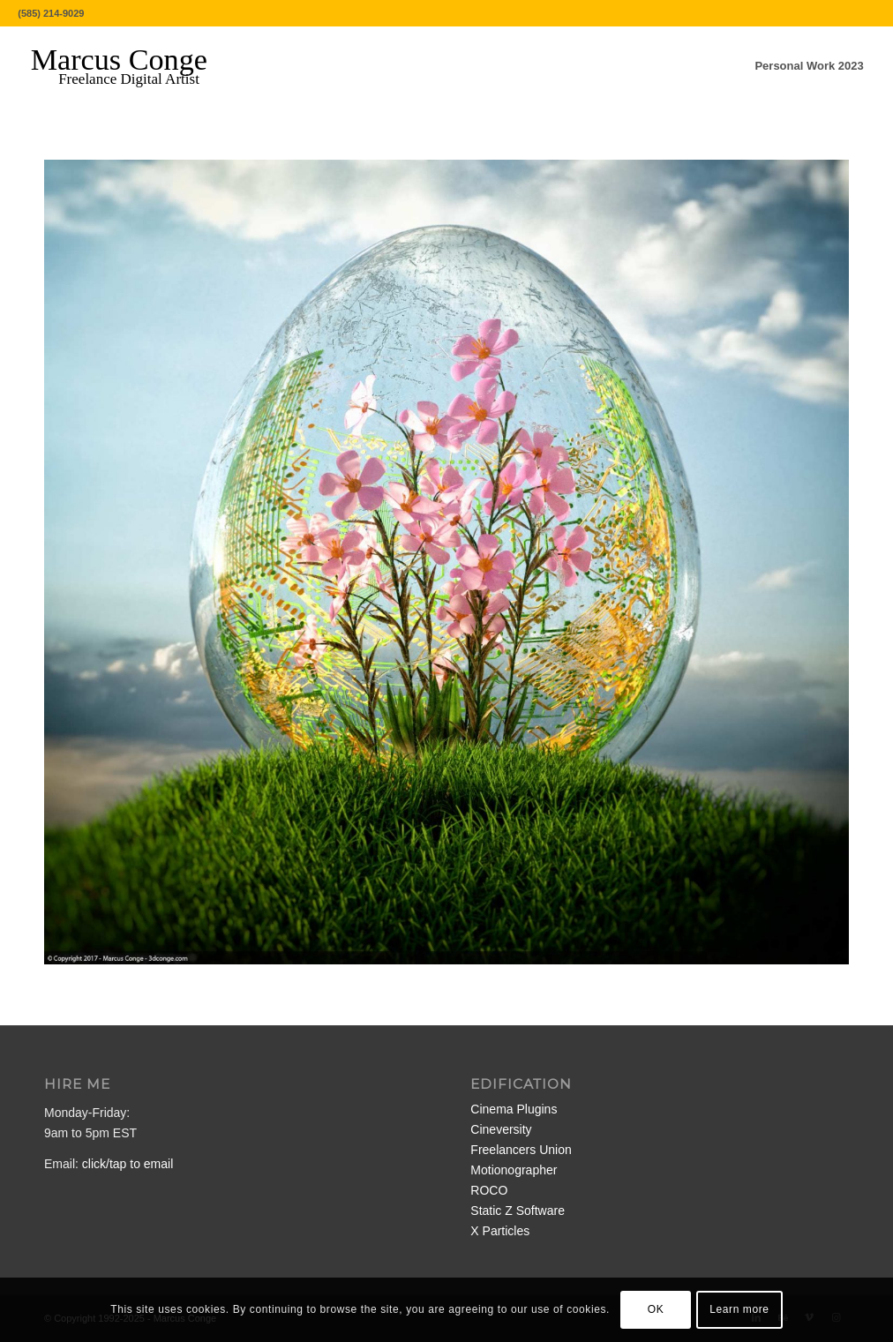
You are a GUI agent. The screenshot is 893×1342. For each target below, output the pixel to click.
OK (656, 1309)
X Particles (499, 1231)
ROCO (488, 1190)
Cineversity (500, 1129)
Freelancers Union (520, 1150)
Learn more (739, 1309)
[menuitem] (808, 66)
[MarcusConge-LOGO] (132, 66)
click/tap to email (127, 1164)
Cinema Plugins (513, 1109)
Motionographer (513, 1170)
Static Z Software (517, 1210)
